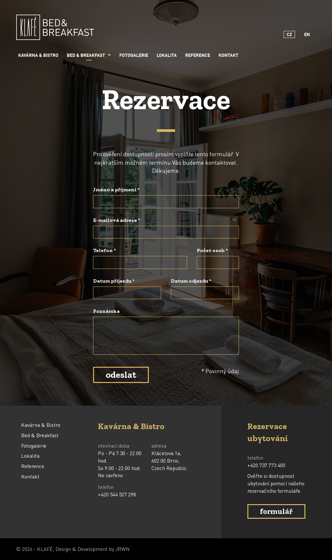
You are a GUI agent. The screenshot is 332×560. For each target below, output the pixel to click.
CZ (289, 34)
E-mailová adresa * (116, 220)
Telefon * (104, 250)
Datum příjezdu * (114, 281)
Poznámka (106, 311)
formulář (276, 511)
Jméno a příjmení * (116, 189)
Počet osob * (212, 250)
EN (307, 34)
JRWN (122, 548)
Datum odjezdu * (191, 281)
